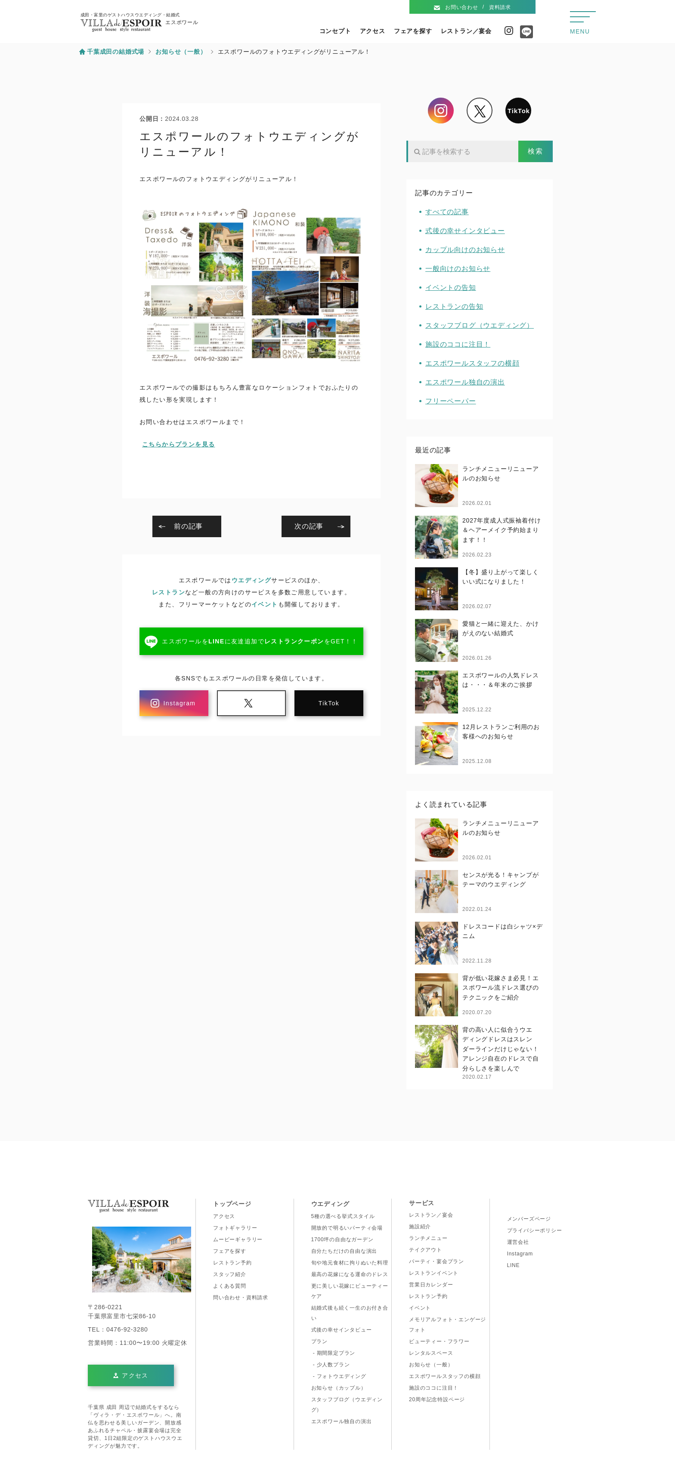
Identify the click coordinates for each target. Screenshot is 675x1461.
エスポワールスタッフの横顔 (472, 363)
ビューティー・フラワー (439, 1341)
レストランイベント (433, 1273)
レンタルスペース (431, 1353)
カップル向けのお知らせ (465, 249)
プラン (319, 1341)
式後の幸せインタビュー (465, 230)
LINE (513, 1265)
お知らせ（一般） (431, 1365)
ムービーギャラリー (238, 1239)
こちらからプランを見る (178, 444)
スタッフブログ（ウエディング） (479, 325)
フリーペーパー (450, 401)
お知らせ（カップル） (338, 1388)
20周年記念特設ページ (437, 1399)
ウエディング (251, 580)
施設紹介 (420, 1227)
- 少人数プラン (330, 1365)
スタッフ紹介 (229, 1274)
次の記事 (308, 526)
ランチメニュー (428, 1238)
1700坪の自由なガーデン (342, 1239)
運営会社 (518, 1242)
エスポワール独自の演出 (465, 382)
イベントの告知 (450, 287)
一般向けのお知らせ (457, 268)
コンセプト (335, 31)
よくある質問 (229, 1286)
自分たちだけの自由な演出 (344, 1251)
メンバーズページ (529, 1219)
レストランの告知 (454, 306)
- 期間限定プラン (333, 1353)
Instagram (509, 30)
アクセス (372, 31)
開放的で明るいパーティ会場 (347, 1228)
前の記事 (188, 526)
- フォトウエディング (338, 1376)
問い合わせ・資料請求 (240, 1298)
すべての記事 (447, 211)
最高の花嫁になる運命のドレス (349, 1274)
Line (524, 35)
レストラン (168, 592)
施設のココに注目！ (457, 344)
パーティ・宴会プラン (436, 1261)
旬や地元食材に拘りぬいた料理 (349, 1263)
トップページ (232, 1203)
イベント (264, 604)
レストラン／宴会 (466, 31)
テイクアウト (425, 1250)
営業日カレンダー (431, 1285)
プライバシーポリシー (534, 1230)
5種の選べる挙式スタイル (343, 1216)
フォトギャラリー (235, 1228)
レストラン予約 (232, 1263)
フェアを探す (413, 31)
